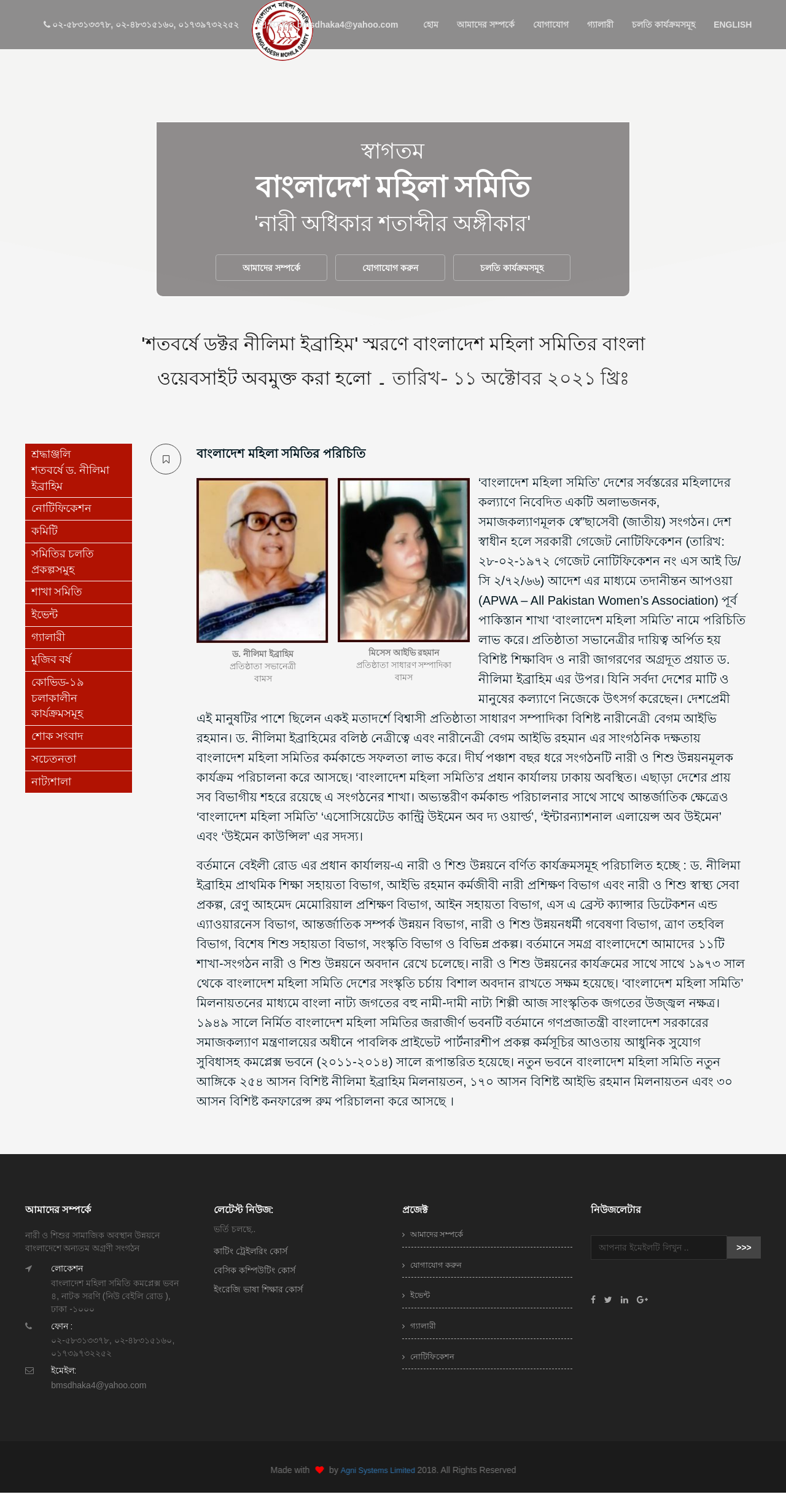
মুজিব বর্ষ (51, 664)
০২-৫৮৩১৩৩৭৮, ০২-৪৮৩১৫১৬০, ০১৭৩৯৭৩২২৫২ (141, 24)
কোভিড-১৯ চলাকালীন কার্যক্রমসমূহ (57, 702)
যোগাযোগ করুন (390, 270)
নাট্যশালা (51, 785)
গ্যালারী (600, 24)
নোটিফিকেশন (61, 512)
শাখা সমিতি (57, 596)
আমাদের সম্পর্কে (486, 24)
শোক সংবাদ (57, 740)
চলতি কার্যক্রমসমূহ (663, 24)
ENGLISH (733, 24)
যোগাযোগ (551, 24)
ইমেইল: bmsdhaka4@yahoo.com (327, 24)
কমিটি (44, 535)
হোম (430, 24)
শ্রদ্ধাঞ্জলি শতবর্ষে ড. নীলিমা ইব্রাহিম (70, 474)
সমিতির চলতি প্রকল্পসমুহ (63, 566)
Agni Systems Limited (384, 1474)
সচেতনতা (53, 763)
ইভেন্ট (44, 619)
